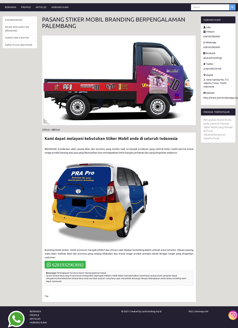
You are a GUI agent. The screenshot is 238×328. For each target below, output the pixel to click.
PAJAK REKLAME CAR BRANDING (17, 29)
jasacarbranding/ (212, 57)
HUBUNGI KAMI (59, 7)
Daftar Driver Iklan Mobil (18, 44)
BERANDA (10, 7)
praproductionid (212, 68)
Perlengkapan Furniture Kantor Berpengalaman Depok (81, 273)
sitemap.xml (201, 311)
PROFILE (26, 7)
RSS (191, 311)
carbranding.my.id (151, 311)
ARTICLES (41, 7)
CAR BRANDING (14, 19)
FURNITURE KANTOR (17, 37)
